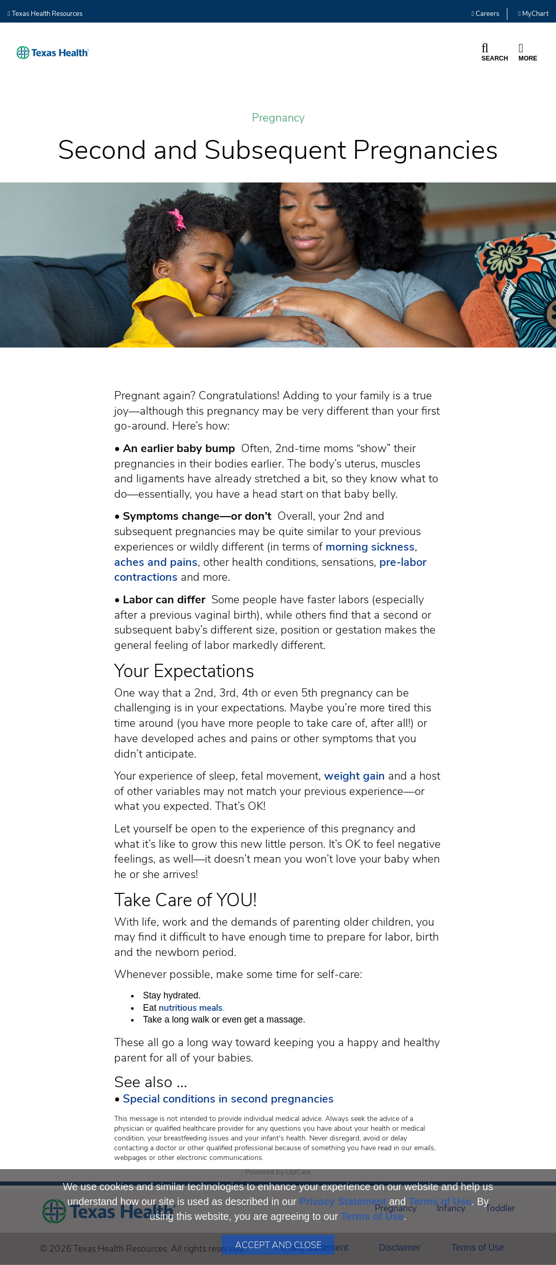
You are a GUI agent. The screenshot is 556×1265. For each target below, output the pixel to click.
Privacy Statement (343, 1201)
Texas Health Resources (45, 13)
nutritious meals (190, 1008)
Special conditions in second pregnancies (228, 1099)
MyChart (533, 13)
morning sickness (370, 547)
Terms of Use (440, 1201)
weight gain (354, 776)
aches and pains (156, 562)
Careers (485, 13)
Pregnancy (278, 118)
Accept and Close (278, 1245)
